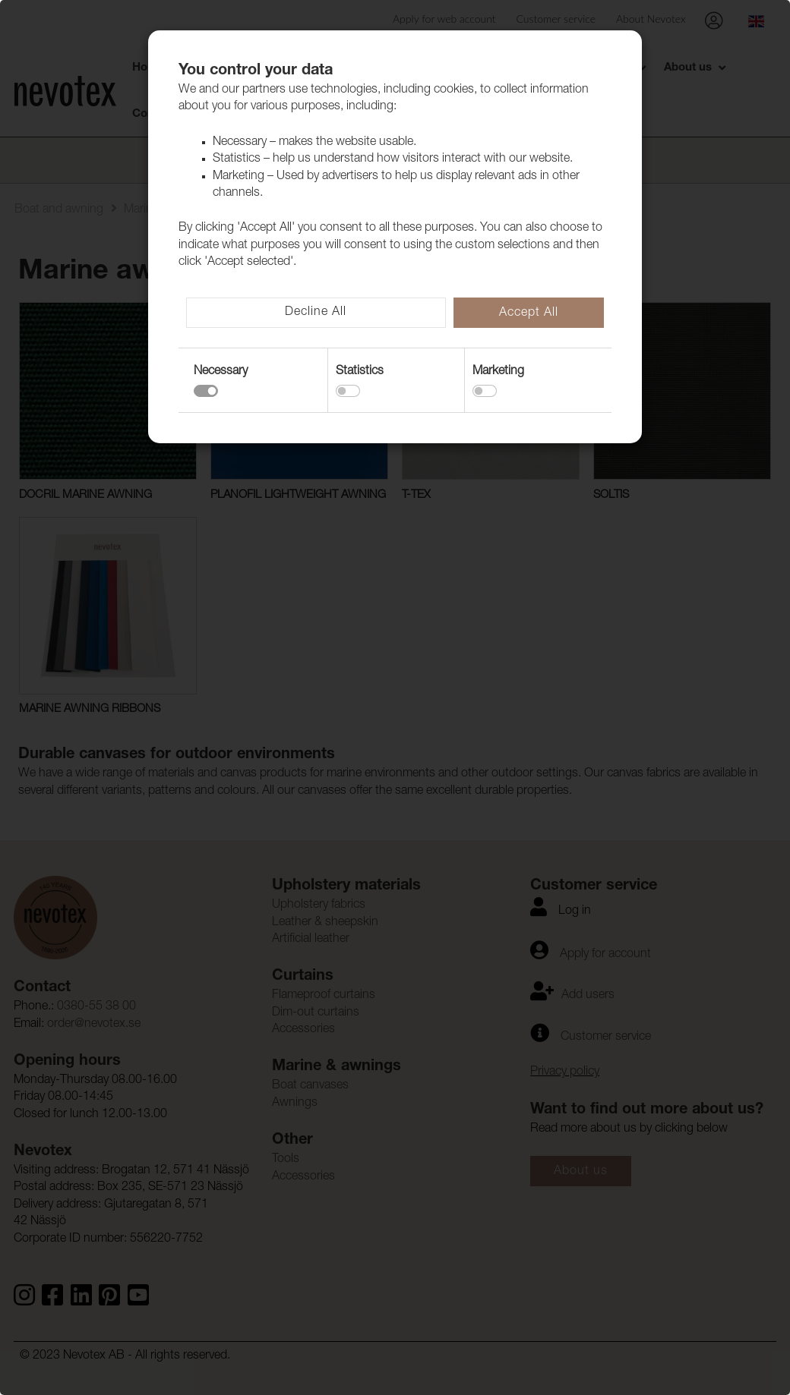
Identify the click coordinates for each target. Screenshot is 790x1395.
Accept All (528, 313)
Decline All (315, 313)
